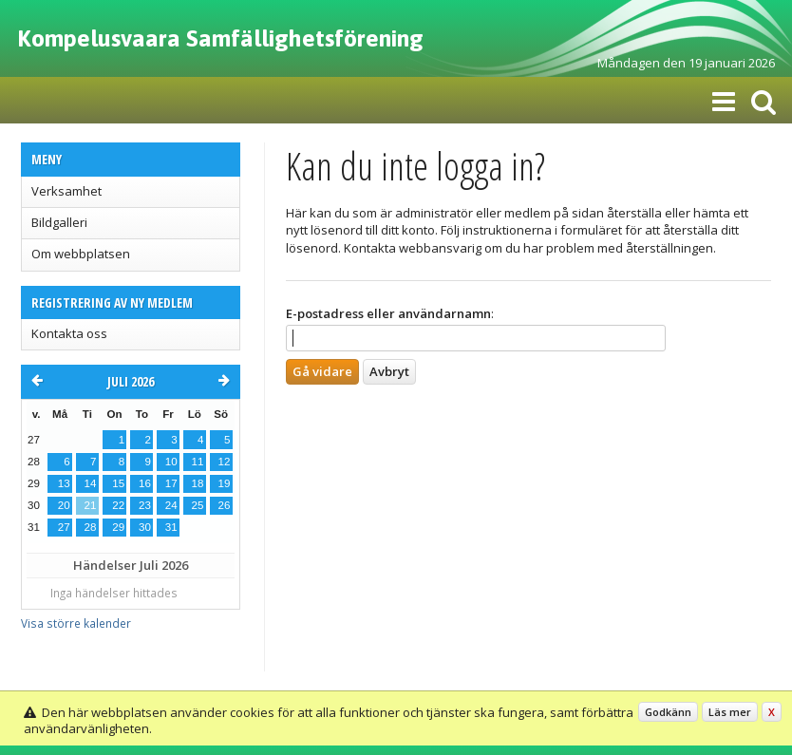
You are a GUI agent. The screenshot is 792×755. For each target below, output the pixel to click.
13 (64, 483)
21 (91, 505)
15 (118, 483)
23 (145, 505)
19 (224, 483)
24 (171, 505)
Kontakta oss (69, 333)
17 (171, 483)
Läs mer (729, 712)
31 (171, 527)
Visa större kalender (76, 623)
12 (224, 461)
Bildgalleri (59, 222)
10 (171, 461)
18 (198, 483)
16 (145, 483)
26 (224, 505)
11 (198, 461)
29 (118, 527)
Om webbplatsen (80, 253)
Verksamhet (66, 190)
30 (145, 527)
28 (91, 527)
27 (64, 527)
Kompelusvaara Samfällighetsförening (220, 38)
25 (198, 505)
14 (91, 483)
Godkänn (668, 712)
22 (118, 505)
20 (64, 505)
